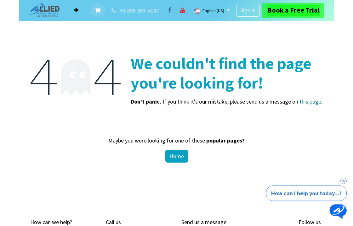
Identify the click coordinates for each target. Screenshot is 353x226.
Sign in (248, 10)
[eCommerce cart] (98, 10)
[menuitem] (76, 10)
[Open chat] (338, 211)
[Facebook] (169, 10)
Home (176, 156)
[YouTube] (182, 10)
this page (310, 101)
